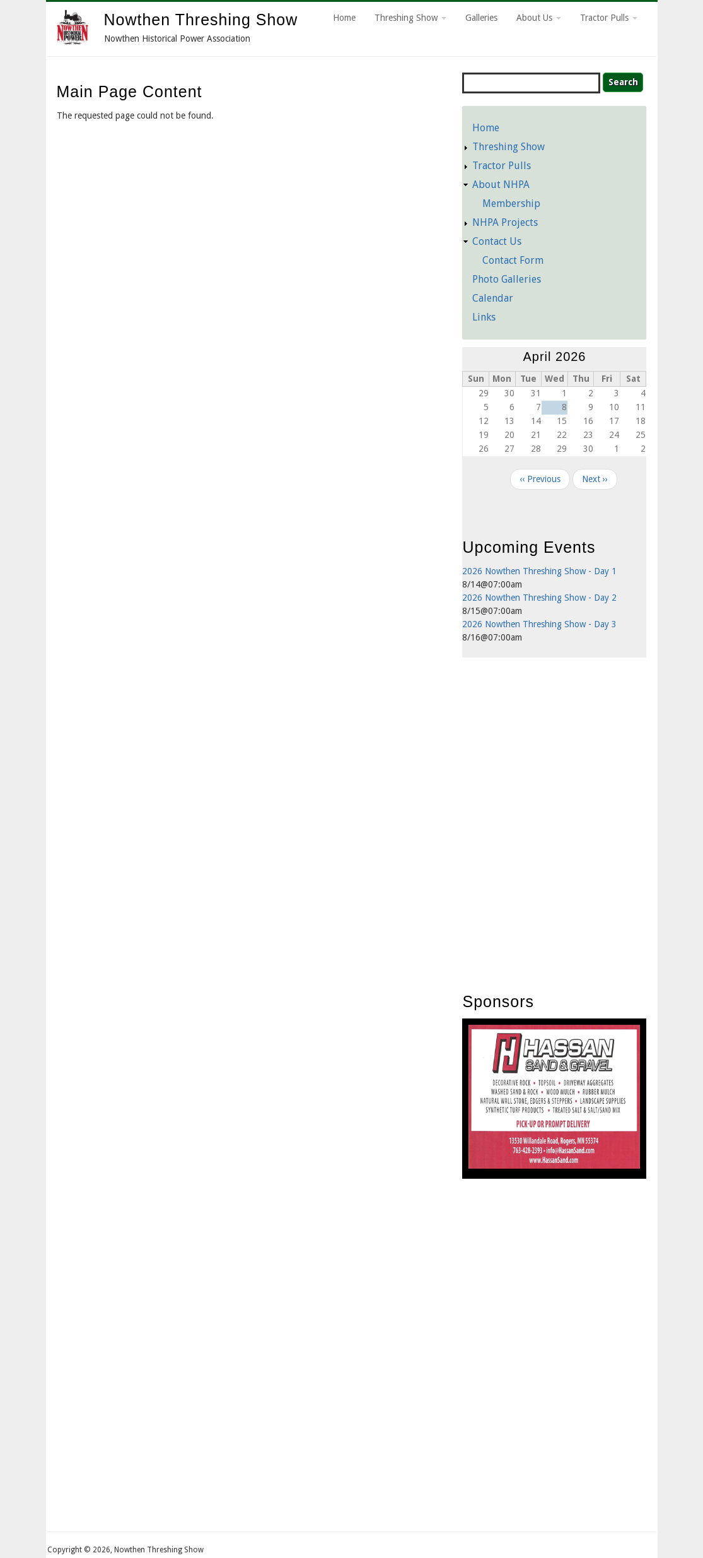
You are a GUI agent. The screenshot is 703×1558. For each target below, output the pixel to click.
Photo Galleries (506, 279)
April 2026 (554, 356)
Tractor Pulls (608, 18)
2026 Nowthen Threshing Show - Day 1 (539, 571)
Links (484, 317)
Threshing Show (410, 18)
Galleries (481, 18)
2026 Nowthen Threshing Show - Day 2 (539, 598)
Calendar (492, 298)
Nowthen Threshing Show (201, 19)
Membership (511, 204)
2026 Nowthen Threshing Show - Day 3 (539, 624)
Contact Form (512, 260)
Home (344, 18)
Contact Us (496, 241)
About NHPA (501, 185)
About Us (538, 18)
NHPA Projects (505, 222)
